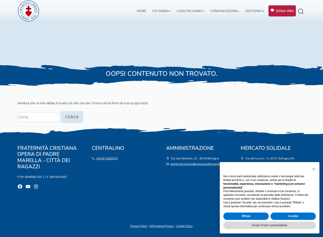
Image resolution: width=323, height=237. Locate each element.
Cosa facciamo (189, 11)
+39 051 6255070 (106, 158)
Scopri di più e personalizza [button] (269, 225)
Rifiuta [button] (246, 216)
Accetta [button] (293, 216)
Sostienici (253, 11)
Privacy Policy (138, 226)
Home (141, 11)
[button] (313, 169)
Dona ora (285, 11)
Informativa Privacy (161, 226)
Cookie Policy (184, 226)
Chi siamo (160, 11)
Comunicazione (223, 11)
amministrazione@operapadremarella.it (197, 164)
